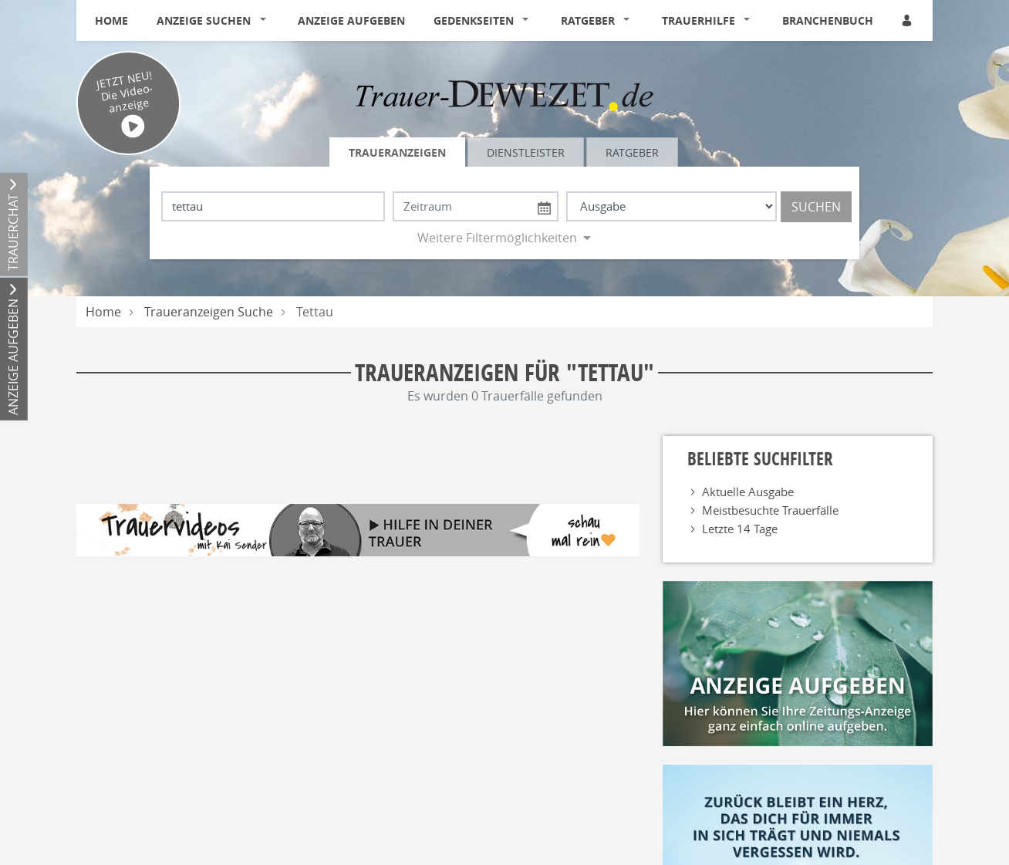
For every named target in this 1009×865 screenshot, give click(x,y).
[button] (266, 21)
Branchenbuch (827, 20)
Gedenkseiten (474, 20)
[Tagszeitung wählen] (671, 206)
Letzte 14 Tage (740, 528)
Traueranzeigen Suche (208, 311)
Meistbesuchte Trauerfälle (770, 510)
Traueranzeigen (397, 152)
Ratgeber (588, 20)
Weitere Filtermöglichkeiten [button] (497, 237)
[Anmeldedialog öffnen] (908, 20)
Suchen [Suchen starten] (816, 206)
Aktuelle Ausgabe (748, 491)
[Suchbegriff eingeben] (273, 206)
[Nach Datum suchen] (475, 206)
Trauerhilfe (698, 20)
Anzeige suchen (204, 20)
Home (111, 20)
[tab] (398, 152)
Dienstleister (526, 152)
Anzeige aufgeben (351, 20)
